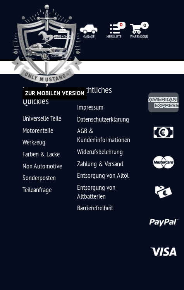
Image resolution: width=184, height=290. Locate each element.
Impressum (90, 107)
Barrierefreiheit (95, 207)
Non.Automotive (42, 165)
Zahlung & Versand (100, 163)
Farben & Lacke (41, 153)
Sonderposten (39, 177)
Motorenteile (37, 130)
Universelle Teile (41, 118)
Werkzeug (33, 141)
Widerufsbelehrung (100, 151)
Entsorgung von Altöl (103, 175)
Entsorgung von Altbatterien (96, 192)
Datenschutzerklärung (103, 119)
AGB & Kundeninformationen (103, 135)
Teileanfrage (37, 189)
